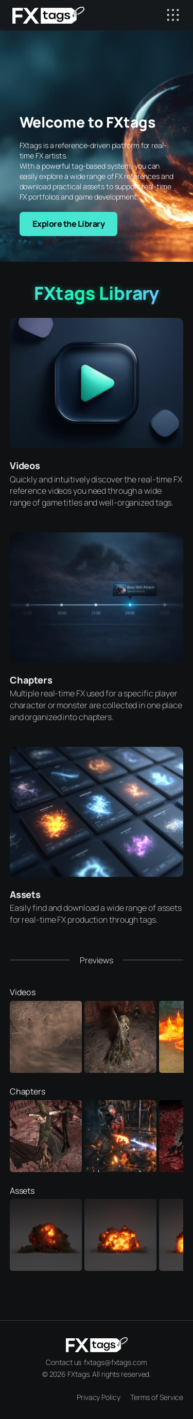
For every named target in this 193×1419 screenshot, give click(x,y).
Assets (25, 894)
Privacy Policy (98, 1397)
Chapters (31, 680)
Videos (25, 465)
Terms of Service (156, 1397)
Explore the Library (68, 223)
